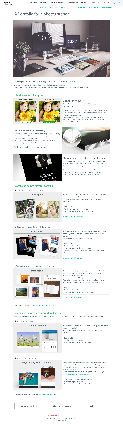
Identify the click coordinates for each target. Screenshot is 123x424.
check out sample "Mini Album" (73, 297)
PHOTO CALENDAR (73, 2)
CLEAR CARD (106, 2)
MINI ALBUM (84, 2)
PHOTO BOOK (33, 2)
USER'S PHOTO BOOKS (79, 7)
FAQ (119, 7)
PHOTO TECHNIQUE (93, 7)
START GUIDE (43, 7)
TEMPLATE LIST (66, 7)
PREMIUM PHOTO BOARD (57, 2)
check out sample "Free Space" (73, 216)
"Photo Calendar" (47, 394)
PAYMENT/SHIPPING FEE (108, 7)
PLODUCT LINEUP (54, 7)
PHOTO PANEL (95, 2)
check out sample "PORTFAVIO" (73, 258)
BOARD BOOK (43, 2)
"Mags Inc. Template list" (43, 305)
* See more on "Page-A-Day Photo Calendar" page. (76, 374)
